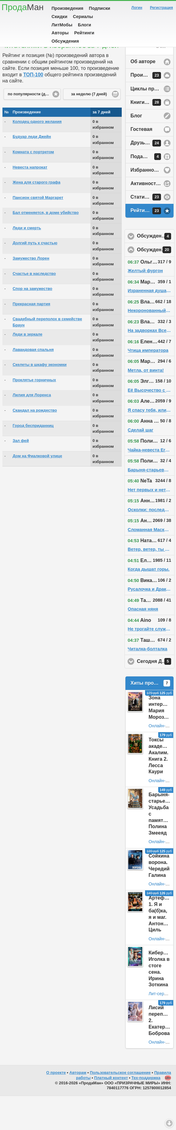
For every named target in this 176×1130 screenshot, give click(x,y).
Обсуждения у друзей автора (156, 270)
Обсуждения (65, 41)
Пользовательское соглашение (120, 1106)
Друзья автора (148, 177)
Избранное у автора (152, 204)
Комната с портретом (33, 186)
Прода (23, 7)
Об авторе (143, 95)
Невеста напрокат (30, 201)
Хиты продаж (150, 717)
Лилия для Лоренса (32, 429)
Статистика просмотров (152, 231)
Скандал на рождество (35, 444)
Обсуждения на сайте (156, 283)
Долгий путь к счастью (35, 277)
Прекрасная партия (31, 338)
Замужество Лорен (31, 292)
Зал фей (21, 474)
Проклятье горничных (34, 414)
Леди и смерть (27, 262)
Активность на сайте (152, 217)
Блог (136, 149)
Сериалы (83, 16)
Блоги (84, 24)
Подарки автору (150, 190)
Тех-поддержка (146, 1111)
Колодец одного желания (37, 155)
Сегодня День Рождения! (156, 695)
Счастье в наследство (34, 307)
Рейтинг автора (149, 245)
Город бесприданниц (33, 459)
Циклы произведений (152, 122)
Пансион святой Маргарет (38, 231)
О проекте (56, 1106)
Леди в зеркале (27, 368)
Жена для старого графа (36, 216)
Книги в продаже (151, 136)
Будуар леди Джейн (32, 170)
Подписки (99, 8)
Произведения (67, 8)
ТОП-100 (33, 108)
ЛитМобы (62, 24)
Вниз (169, 1123)
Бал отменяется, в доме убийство (45, 246)
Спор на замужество (32, 322)
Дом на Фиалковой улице (37, 490)
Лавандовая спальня (33, 383)
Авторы (60, 32)
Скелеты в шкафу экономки (40, 398)
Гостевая (141, 163)
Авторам (77, 1106)
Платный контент (111, 1111)
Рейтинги (84, 32)
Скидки (59, 16)
